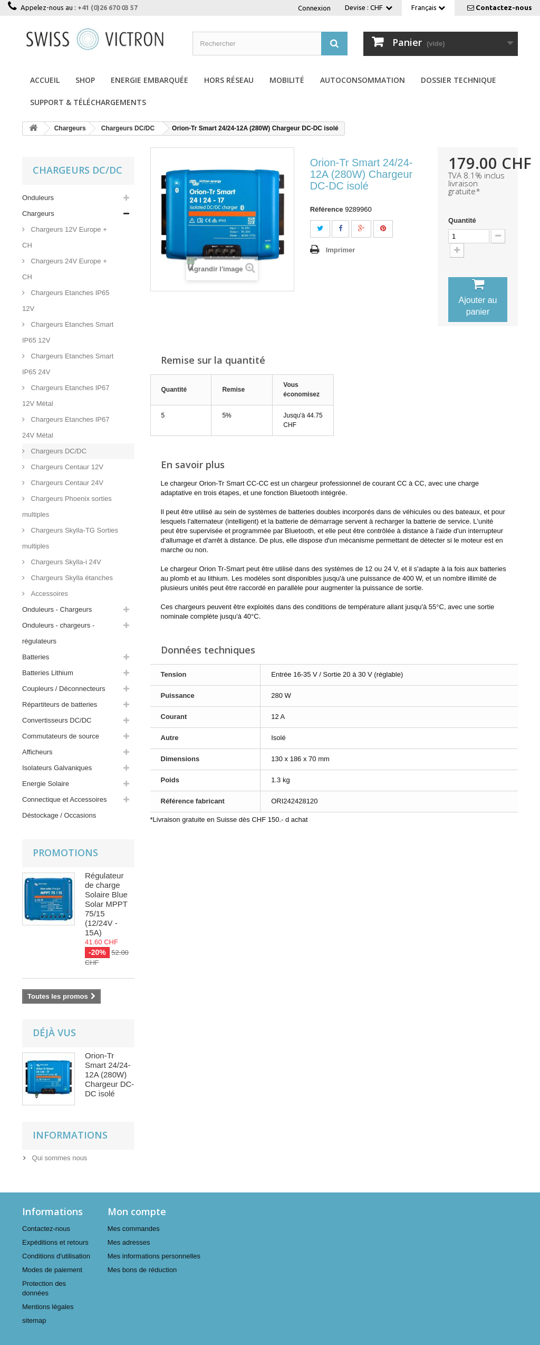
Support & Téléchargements (88, 102)
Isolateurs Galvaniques (57, 768)
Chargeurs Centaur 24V (66, 483)
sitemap (34, 1320)
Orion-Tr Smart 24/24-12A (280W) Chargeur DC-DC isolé (109, 1074)
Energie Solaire (45, 784)
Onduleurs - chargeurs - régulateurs (58, 633)
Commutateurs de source (60, 736)
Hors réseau (229, 80)
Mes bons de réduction (142, 1270)
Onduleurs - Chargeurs (57, 609)
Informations (70, 1135)
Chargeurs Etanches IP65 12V (65, 300)
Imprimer (340, 250)
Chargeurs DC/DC (57, 451)
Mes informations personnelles (154, 1256)
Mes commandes (134, 1229)
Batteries (35, 657)
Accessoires (48, 594)
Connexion (314, 8)
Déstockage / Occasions (59, 815)
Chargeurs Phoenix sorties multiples (67, 506)
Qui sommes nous (58, 1158)
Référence (326, 209)
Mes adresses (129, 1242)
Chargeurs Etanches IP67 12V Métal (65, 396)
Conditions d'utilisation (56, 1256)
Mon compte (137, 1211)
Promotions (65, 852)
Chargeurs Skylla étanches (71, 578)
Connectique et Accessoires (64, 799)
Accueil (45, 80)
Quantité (462, 220)
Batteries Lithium (47, 673)
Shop (85, 80)
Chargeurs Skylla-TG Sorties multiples (70, 538)
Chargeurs (38, 213)
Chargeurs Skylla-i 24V (65, 562)
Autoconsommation (362, 80)
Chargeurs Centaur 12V (66, 467)
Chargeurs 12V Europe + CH (64, 237)
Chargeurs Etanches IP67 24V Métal (65, 427)
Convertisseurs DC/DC (56, 720)
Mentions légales (48, 1307)
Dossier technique (458, 80)
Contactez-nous (504, 7)
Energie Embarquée (149, 80)
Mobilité (286, 80)
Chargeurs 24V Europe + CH (64, 269)
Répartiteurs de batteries (59, 704)
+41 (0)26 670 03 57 (108, 7)
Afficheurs (37, 752)
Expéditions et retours (55, 1242)
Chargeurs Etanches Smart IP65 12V (67, 332)
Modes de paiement (52, 1270)
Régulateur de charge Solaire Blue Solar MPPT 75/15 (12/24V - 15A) (106, 904)
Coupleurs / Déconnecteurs (63, 689)
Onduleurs (38, 198)
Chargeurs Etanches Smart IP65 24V (67, 364)
